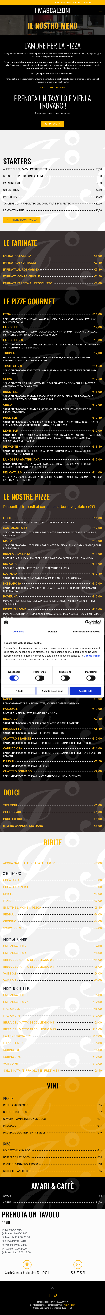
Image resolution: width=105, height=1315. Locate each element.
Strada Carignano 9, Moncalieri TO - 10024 (27, 1272)
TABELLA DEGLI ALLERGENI (52, 87)
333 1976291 (78, 1272)
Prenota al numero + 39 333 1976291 (73, 2)
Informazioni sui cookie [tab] (86, 631)
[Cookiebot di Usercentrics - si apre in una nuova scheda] (87, 622)
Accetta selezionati (52, 690)
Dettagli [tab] (52, 631)
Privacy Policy (69, 1305)
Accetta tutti (85, 690)
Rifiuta (19, 690)
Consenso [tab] (18, 631)
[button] (52, 124)
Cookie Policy (92, 655)
